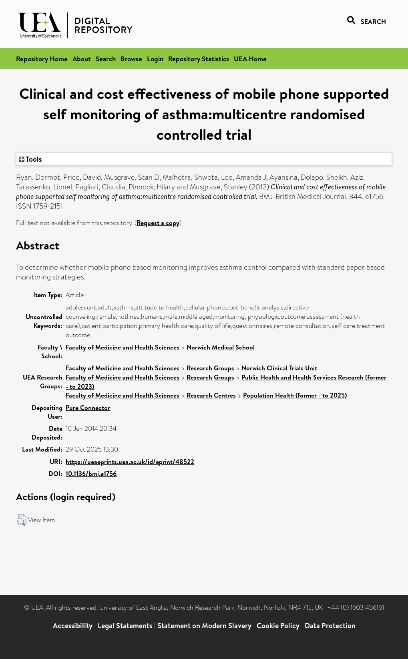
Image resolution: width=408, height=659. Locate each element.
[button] (21, 520)
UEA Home (250, 58)
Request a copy (158, 222)
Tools (30, 159)
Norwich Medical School (221, 347)
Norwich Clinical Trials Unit (279, 368)
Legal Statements (125, 626)
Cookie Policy (278, 626)
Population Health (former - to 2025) (295, 395)
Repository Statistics (198, 58)
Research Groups (210, 368)
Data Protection (330, 626)
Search (106, 58)
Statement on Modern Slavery (204, 626)
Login (155, 58)
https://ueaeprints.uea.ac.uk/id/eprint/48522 (130, 461)
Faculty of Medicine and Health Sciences (122, 347)
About (81, 58)
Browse (131, 58)
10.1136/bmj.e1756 (91, 473)
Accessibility (72, 626)
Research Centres (211, 395)
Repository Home (42, 58)
